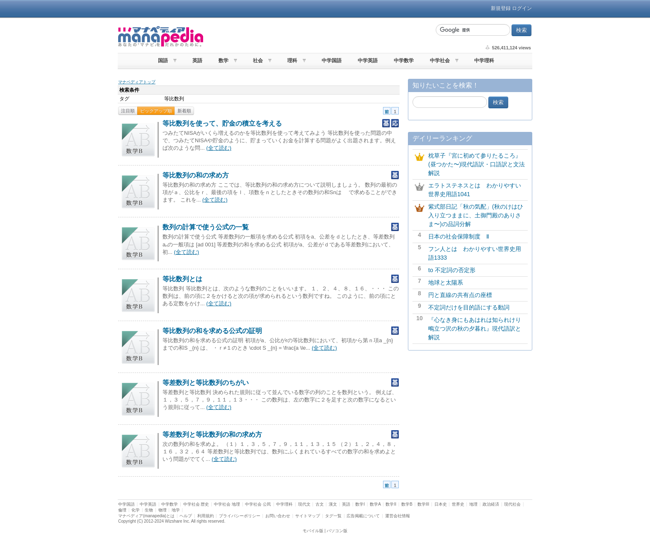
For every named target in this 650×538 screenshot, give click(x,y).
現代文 (304, 504)
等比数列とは (182, 278)
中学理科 (484, 60)
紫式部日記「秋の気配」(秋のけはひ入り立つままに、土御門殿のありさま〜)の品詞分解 (475, 215)
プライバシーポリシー (239, 516)
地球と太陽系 (445, 282)
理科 (292, 60)
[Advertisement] (318, 36)
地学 (176, 510)
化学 (135, 510)
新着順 (184, 110)
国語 (163, 60)
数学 (223, 60)
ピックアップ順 (156, 110)
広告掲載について (363, 516)
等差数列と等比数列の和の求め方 (212, 434)
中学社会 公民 (258, 504)
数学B (406, 504)
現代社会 (512, 504)
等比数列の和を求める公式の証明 (212, 330)
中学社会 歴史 (196, 504)
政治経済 (491, 504)
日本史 (440, 504)
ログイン (522, 8)
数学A (375, 504)
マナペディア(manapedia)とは (146, 516)
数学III (423, 504)
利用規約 (205, 516)
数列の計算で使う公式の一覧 (205, 227)
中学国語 (332, 60)
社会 (258, 60)
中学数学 (404, 60)
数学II (391, 504)
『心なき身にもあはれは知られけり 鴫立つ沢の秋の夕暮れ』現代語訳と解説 (477, 328)
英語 (197, 60)
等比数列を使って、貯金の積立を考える (222, 123)
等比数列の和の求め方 (195, 175)
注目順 (128, 110)
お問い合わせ (277, 516)
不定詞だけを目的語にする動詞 (468, 307)
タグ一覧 (333, 516)
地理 (473, 504)
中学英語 (368, 60)
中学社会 (440, 60)
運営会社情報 (397, 516)
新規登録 (501, 8)
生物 (149, 510)
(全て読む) (218, 148)
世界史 (458, 504)
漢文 (333, 504)
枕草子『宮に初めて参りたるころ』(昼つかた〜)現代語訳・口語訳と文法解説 (476, 164)
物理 (162, 510)
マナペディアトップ (136, 82)
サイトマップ (307, 516)
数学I (360, 504)
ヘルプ (185, 516)
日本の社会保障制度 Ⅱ (458, 236)
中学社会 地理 (227, 504)
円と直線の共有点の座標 (460, 295)
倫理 (122, 510)
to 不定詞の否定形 (451, 270)
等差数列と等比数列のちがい (205, 382)
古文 (319, 504)
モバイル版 (313, 530)
